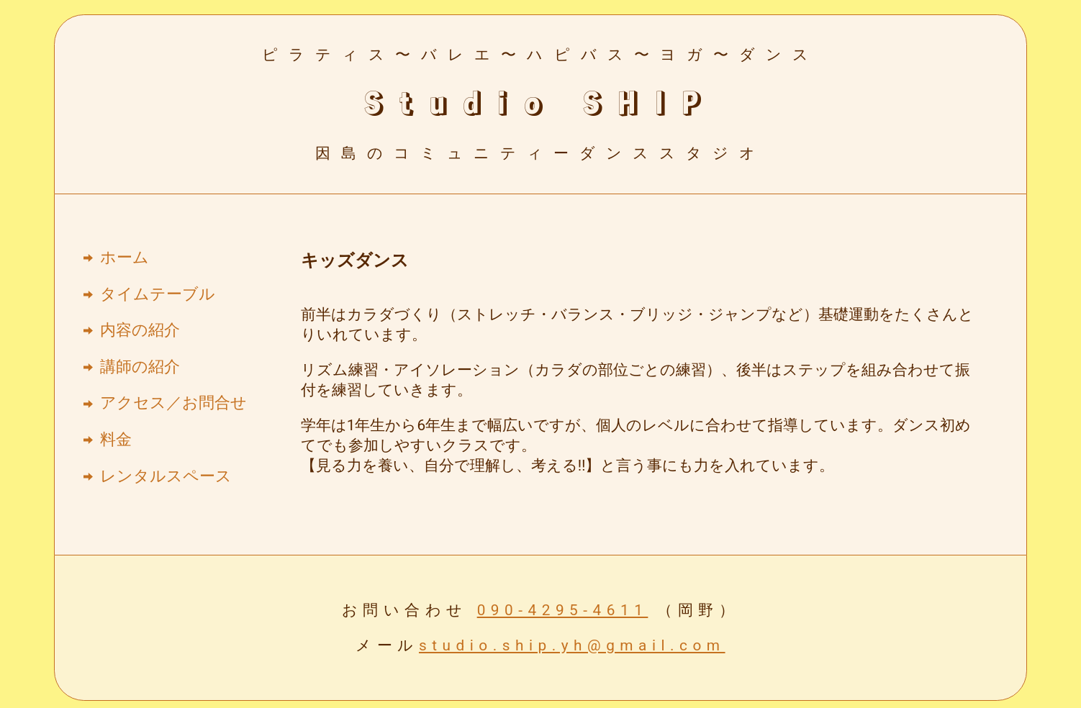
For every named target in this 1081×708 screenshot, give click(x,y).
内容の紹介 (140, 330)
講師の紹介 (140, 367)
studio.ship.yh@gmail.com (572, 645)
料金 (116, 439)
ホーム (124, 257)
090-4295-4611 (562, 610)
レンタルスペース (166, 476)
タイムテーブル (157, 294)
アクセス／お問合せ (173, 403)
